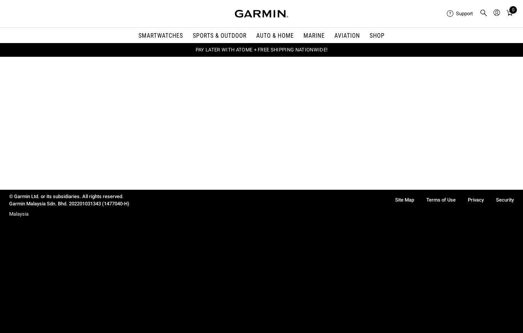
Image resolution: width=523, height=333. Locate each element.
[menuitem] (460, 13)
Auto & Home (274, 35)
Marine (314, 35)
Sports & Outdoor (219, 35)
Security (505, 200)
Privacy (476, 200)
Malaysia (19, 214)
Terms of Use (441, 200)
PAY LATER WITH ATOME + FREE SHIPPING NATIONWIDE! (261, 50)
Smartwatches (161, 35)
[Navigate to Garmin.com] (261, 13)
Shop (377, 35)
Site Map (404, 200)
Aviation (347, 35)
